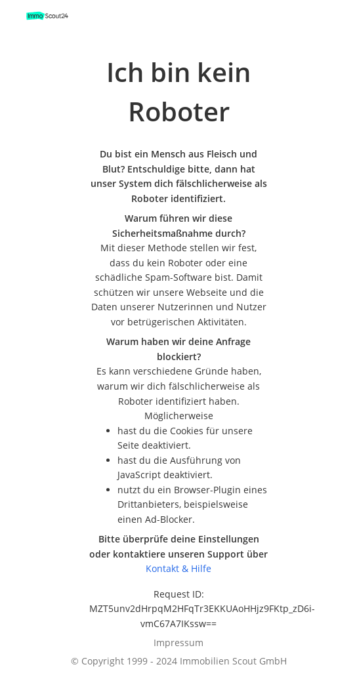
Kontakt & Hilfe (178, 568)
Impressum (178, 642)
